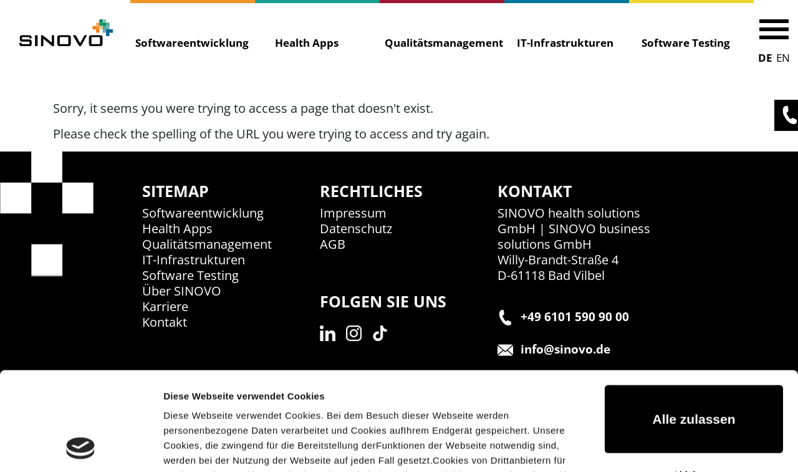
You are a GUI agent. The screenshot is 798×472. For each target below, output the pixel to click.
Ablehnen (694, 382)
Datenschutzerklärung (374, 413)
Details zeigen (194, 447)
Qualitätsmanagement (439, 43)
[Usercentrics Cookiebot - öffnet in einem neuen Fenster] (80, 447)
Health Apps (307, 43)
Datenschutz (356, 228)
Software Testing (686, 43)
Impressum (467, 413)
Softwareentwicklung (190, 43)
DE (765, 58)
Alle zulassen (693, 327)
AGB (332, 244)
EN (783, 58)
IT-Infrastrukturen (565, 43)
